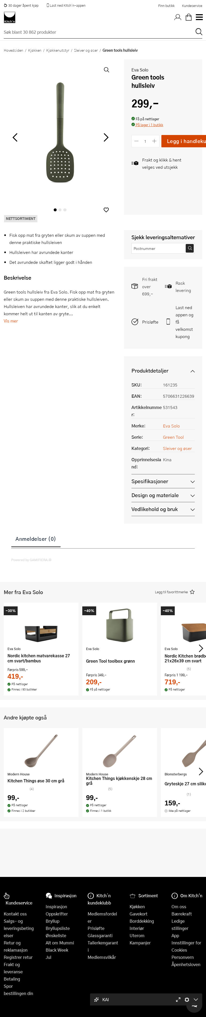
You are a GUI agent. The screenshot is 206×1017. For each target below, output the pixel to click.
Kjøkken (34, 50)
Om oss (179, 906)
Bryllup (52, 921)
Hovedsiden (13, 50)
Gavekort (138, 914)
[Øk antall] (154, 141)
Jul (48, 957)
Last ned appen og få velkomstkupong (184, 321)
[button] (106, 209)
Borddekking (142, 921)
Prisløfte (150, 322)
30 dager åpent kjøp (21, 5)
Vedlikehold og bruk (154, 509)
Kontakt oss (15, 914)
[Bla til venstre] (15, 137)
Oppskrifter (57, 914)
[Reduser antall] (137, 141)
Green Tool (173, 437)
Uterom (137, 935)
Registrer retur (18, 957)
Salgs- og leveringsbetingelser (19, 928)
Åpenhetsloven (186, 964)
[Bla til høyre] (105, 137)
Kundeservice (192, 5)
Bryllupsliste (58, 928)
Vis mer (11, 321)
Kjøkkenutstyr (57, 50)
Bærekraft (182, 914)
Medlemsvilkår (102, 957)
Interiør (137, 928)
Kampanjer (140, 943)
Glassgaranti (100, 935)
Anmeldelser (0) (35, 538)
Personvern (183, 957)
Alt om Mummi (60, 943)
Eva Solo (139, 70)
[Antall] (145, 141)
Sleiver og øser (86, 50)
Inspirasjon (56, 906)
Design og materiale (155, 495)
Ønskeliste (56, 935)
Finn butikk (166, 5)
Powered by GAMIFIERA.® (31, 559)
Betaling (12, 979)
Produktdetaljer (149, 370)
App (175, 935)
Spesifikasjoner (149, 481)
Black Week (57, 950)
